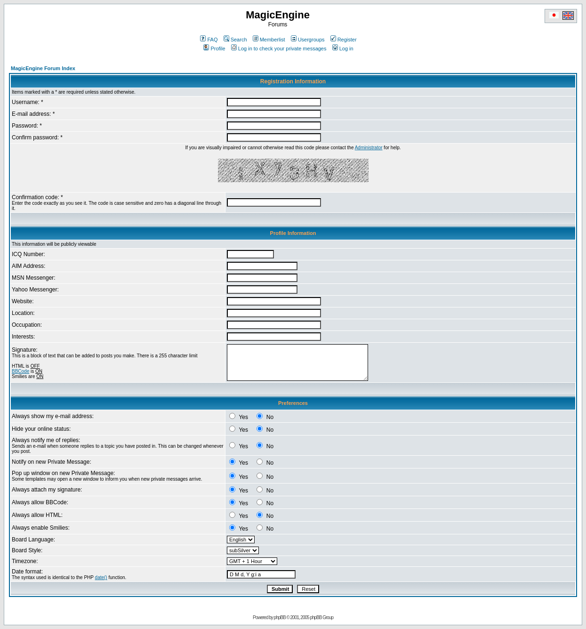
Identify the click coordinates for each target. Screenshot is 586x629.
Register (343, 39)
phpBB (280, 617)
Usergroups (308, 39)
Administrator (369, 147)
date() (101, 577)
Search (235, 39)
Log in (342, 48)
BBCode (20, 371)
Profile (214, 48)
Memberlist (269, 39)
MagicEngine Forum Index (43, 68)
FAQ (208, 39)
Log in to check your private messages (279, 48)
